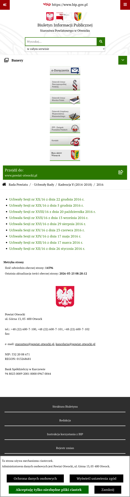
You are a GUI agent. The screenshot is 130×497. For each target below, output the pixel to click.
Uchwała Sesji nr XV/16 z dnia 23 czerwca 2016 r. (47, 230)
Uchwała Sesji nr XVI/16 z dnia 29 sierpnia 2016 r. (47, 224)
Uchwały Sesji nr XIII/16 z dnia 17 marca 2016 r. (46, 242)
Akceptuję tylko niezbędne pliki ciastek (49, 489)
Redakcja (65, 420)
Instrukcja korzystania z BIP (65, 434)
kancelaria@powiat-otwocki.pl (75, 344)
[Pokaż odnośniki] (5, 5)
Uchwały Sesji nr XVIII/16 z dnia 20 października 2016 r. (52, 211)
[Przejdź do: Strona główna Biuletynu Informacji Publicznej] (4, 184)
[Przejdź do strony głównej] (65, 23)
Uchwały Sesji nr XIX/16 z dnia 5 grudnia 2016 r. (46, 205)
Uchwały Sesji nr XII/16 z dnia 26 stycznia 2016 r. (47, 248)
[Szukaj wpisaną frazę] (101, 41)
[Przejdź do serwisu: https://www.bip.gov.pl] (65, 4)
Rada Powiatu (18, 184)
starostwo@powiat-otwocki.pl (34, 344)
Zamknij (107, 489)
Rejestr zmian (65, 448)
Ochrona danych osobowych (35, 478)
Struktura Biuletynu (65, 406)
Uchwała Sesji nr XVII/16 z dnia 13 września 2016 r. (48, 217)
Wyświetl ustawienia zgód (96, 478)
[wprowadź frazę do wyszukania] (61, 41)
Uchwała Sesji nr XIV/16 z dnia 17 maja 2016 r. (45, 236)
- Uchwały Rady (43, 184)
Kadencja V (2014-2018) (75, 184)
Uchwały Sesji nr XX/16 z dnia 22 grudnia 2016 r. (46, 199)
